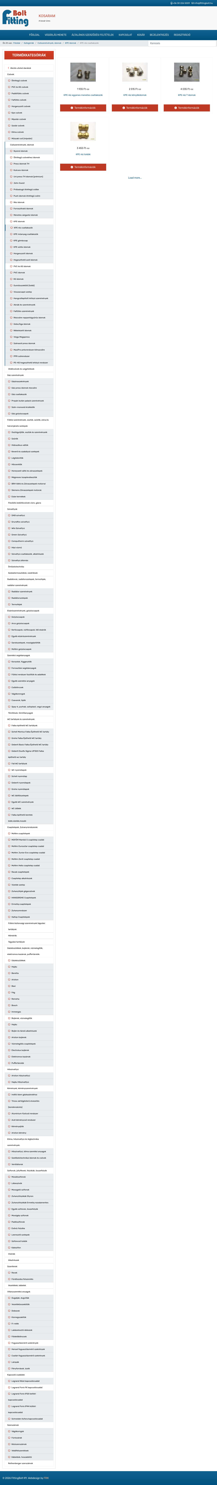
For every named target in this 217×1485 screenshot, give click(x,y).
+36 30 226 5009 (181, 3)
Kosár (141, 35)
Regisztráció (182, 35)
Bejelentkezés (159, 35)
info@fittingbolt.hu (203, 3)
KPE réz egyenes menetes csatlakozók (83, 95)
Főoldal (34, 35)
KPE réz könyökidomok (134, 95)
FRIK (46, 1478)
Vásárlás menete (55, 35)
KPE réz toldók (83, 154)
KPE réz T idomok (186, 95)
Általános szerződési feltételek (93, 35)
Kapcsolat (125, 35)
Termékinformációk (84, 107)
